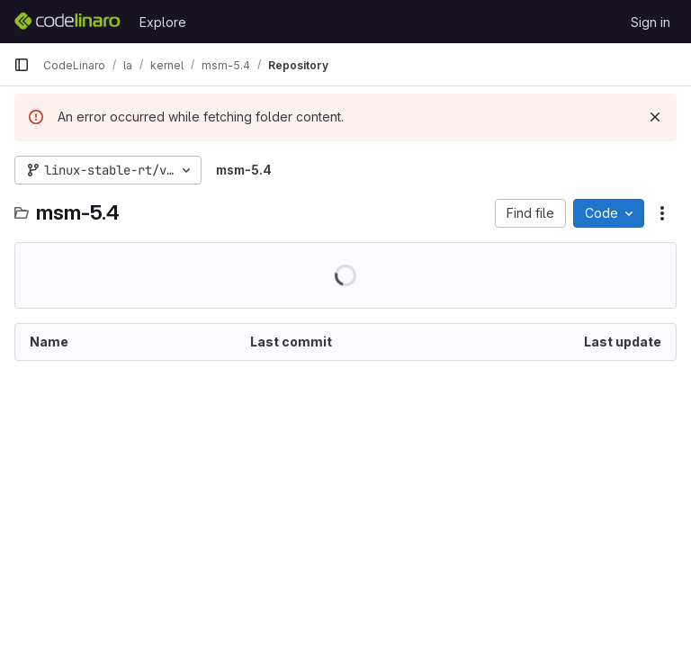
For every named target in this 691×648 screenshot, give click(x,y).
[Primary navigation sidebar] (21, 64)
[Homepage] (67, 21)
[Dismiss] (655, 117)
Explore (162, 22)
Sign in (650, 22)
